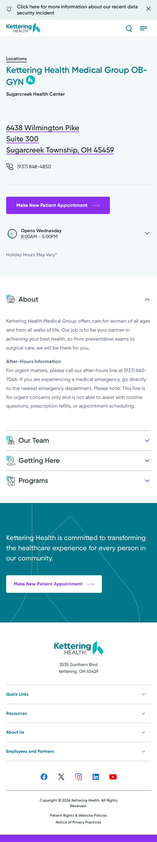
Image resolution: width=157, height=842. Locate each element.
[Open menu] (145, 28)
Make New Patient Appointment (58, 205)
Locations (16, 58)
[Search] (128, 28)
